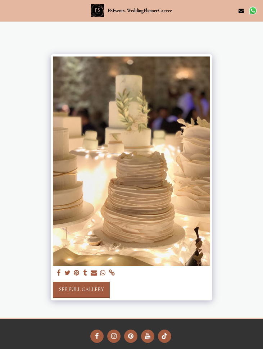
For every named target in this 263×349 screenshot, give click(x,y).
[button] (8, 10)
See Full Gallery (81, 289)
